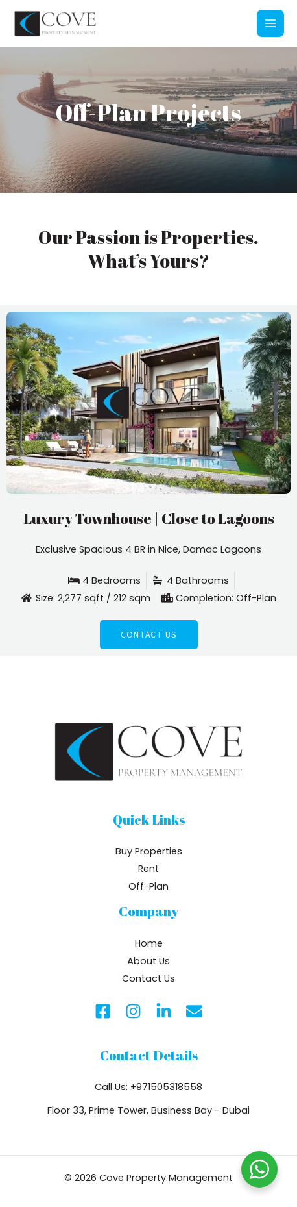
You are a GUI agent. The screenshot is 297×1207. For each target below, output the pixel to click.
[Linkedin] (164, 1011)
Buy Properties (148, 851)
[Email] (194, 1011)
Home (149, 943)
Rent (148, 868)
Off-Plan (148, 886)
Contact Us (148, 978)
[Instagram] (133, 1011)
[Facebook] (103, 1011)
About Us (148, 960)
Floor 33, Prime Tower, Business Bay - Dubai (148, 1110)
